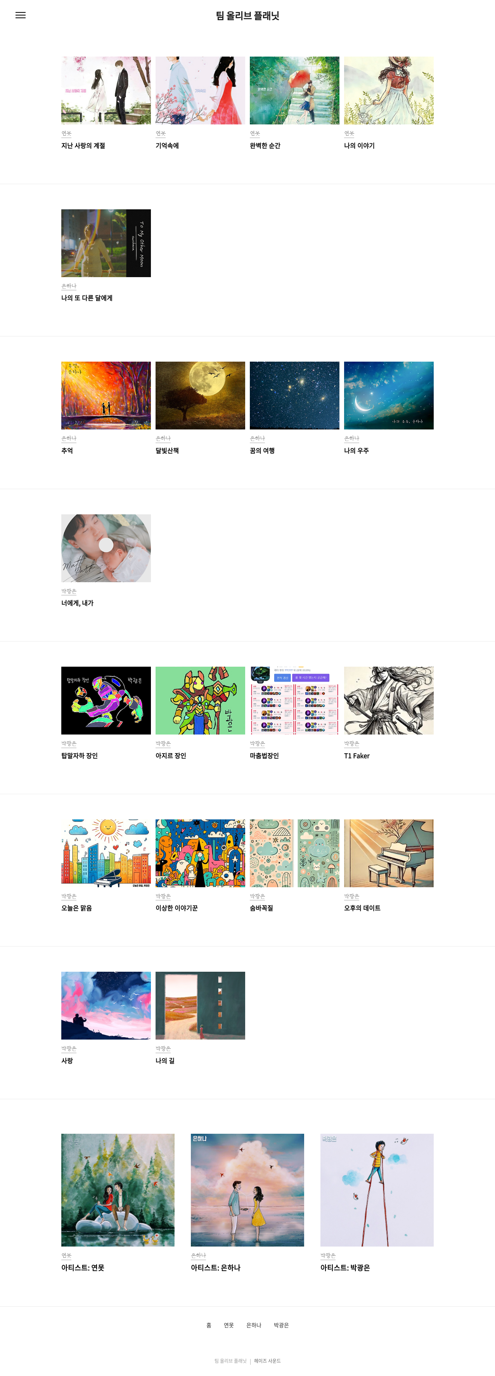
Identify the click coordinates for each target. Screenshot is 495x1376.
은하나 (253, 1325)
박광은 (281, 1325)
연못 (229, 1325)
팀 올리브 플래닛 (247, 15)
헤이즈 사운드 (267, 1360)
